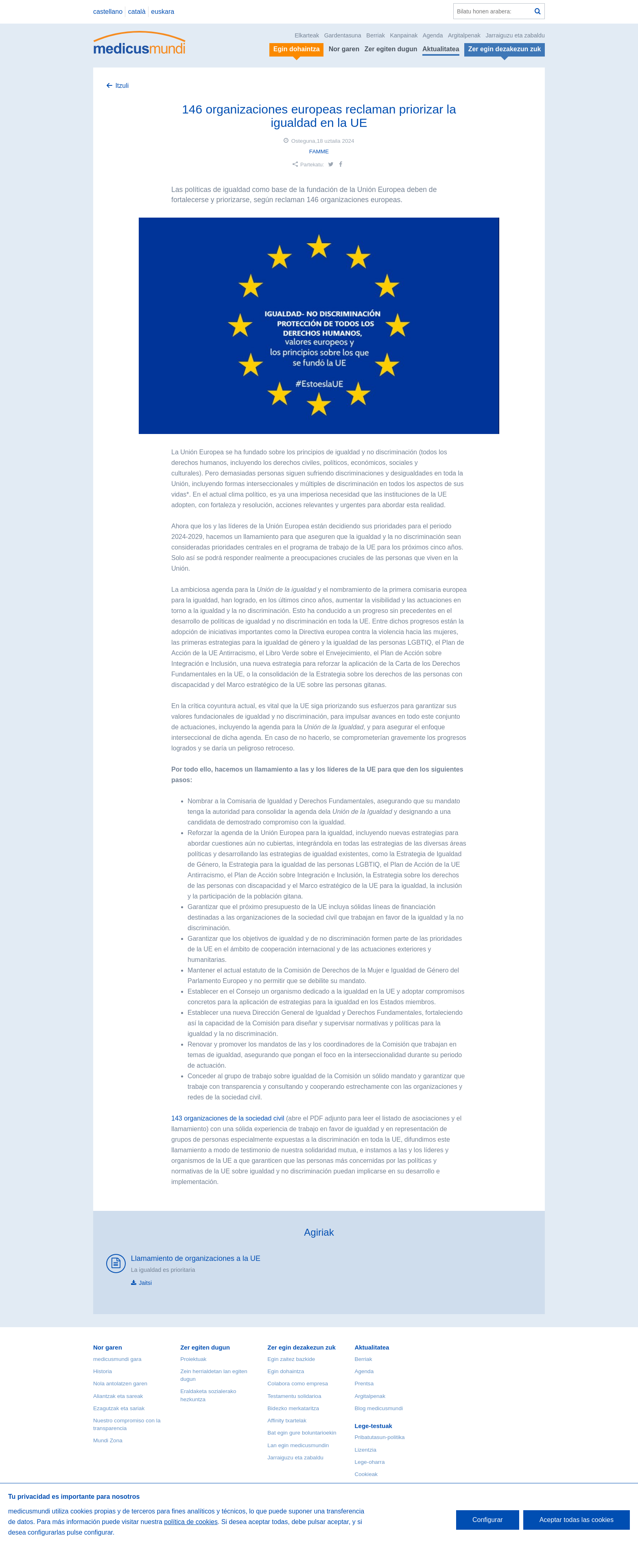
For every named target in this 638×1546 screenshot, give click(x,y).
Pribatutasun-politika (379, 1437)
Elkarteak (307, 35)
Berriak (375, 35)
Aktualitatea (440, 49)
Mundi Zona (107, 1440)
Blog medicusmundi (378, 1408)
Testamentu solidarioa (294, 1396)
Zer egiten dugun (391, 49)
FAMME (319, 151)
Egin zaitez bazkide (291, 1359)
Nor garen (344, 49)
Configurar (487, 1519)
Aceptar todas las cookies (577, 1519)
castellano (107, 11)
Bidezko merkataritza (293, 1408)
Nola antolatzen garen (120, 1383)
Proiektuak (193, 1359)
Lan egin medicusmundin (298, 1445)
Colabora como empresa (297, 1383)
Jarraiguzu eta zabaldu (515, 35)
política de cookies (191, 1521)
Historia (102, 1371)
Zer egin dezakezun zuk (301, 1347)
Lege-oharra (369, 1462)
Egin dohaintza (285, 1371)
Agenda (433, 35)
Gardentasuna (342, 35)
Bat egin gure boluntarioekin (301, 1433)
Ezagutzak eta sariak (118, 1408)
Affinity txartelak (286, 1420)
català (137, 11)
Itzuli (122, 85)
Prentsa (364, 1383)
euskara (162, 11)
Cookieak (366, 1474)
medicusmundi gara (117, 1359)
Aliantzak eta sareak (118, 1396)
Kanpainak (403, 35)
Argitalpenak (464, 35)
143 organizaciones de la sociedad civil (228, 1118)
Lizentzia (365, 1450)
